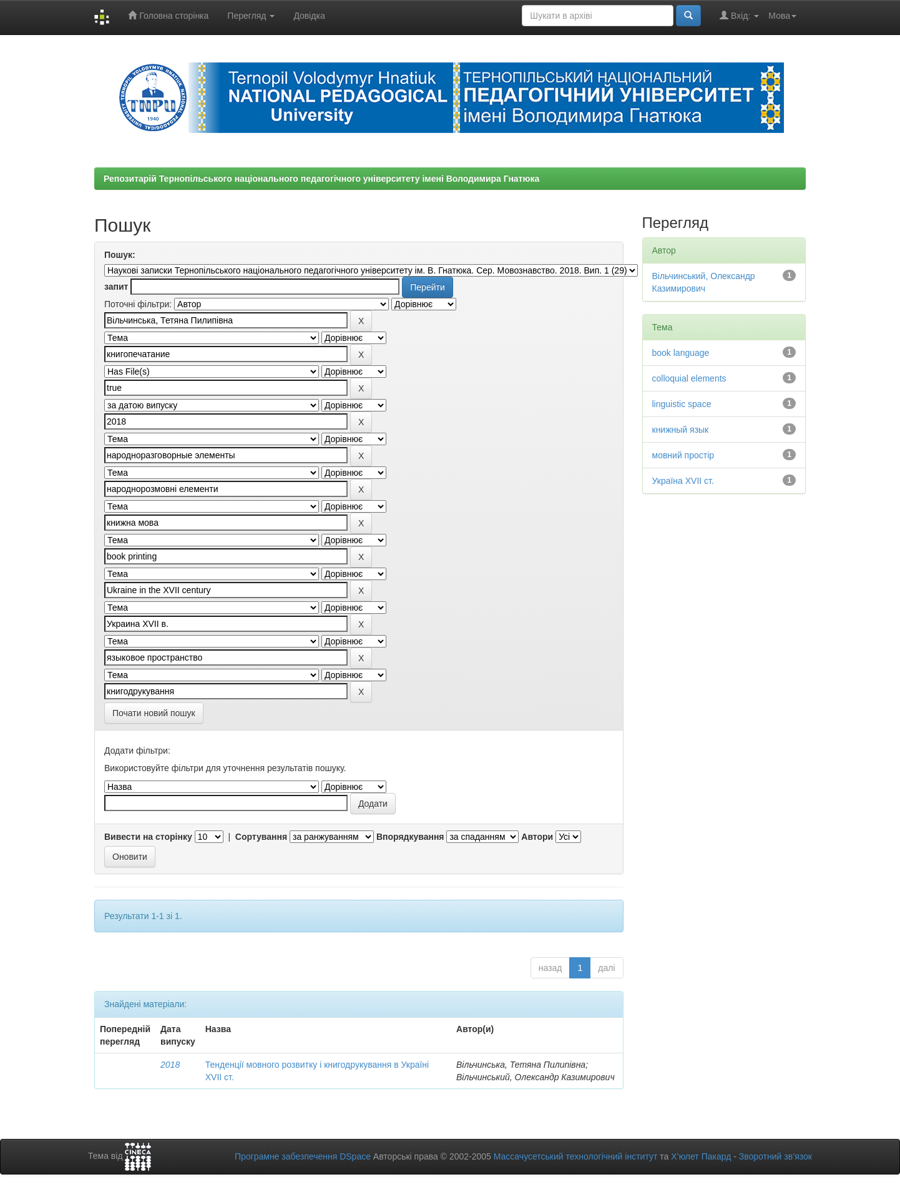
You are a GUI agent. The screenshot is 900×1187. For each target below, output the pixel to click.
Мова (782, 16)
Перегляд (251, 16)
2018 (170, 1065)
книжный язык (680, 430)
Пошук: (119, 255)
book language (681, 353)
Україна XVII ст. (683, 481)
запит (116, 287)
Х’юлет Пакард (701, 1156)
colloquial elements (689, 378)
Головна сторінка (168, 15)
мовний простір (683, 455)
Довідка (309, 16)
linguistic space (682, 404)
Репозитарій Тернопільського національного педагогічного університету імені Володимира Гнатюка (321, 179)
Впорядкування (410, 837)
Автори (537, 837)
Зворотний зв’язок (775, 1156)
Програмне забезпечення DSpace (303, 1156)
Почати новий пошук (153, 713)
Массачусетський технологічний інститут (576, 1156)
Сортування (261, 837)
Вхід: (739, 15)
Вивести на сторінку (148, 837)
